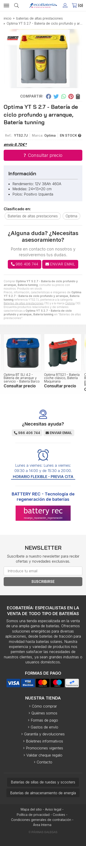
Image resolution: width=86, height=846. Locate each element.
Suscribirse (43, 581)
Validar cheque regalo (44, 755)
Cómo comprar (44, 706)
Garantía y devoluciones (44, 734)
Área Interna (42, 825)
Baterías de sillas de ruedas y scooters (43, 782)
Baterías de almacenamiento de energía (43, 793)
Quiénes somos (44, 713)
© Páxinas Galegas (43, 832)
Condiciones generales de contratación (41, 820)
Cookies (59, 815)
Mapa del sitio (31, 809)
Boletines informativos (44, 741)
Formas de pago (44, 720)
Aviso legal (53, 809)
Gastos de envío (44, 727)
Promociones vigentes (44, 748)
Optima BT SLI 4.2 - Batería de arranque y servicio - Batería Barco (22, 378)
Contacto (44, 762)
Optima (70, 303)
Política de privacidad (33, 815)
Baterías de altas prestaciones (24, 303)
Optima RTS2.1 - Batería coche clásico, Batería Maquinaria (62, 378)
